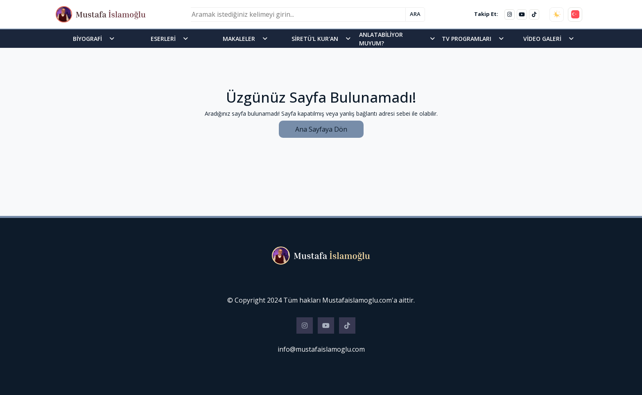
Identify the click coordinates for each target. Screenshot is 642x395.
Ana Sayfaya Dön (321, 129)
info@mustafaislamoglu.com (321, 349)
